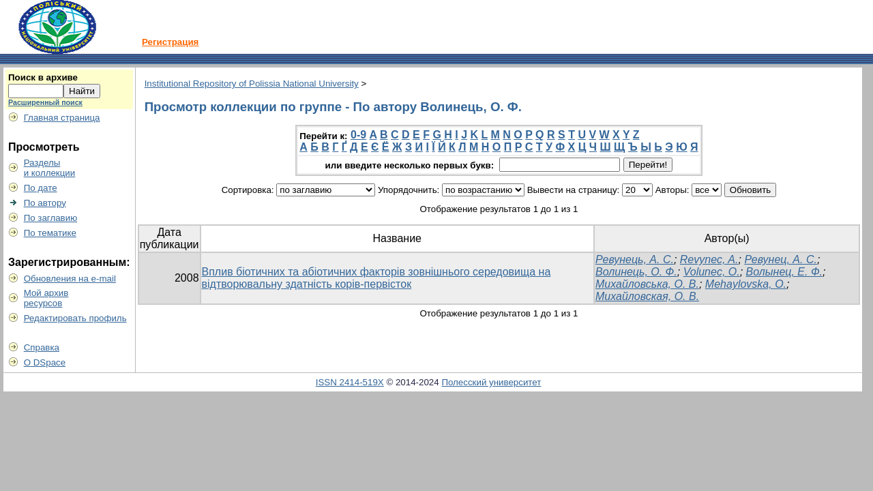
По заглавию (51, 218)
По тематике (50, 233)
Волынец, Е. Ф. (784, 272)
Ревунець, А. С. (634, 259)
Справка (41, 347)
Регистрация (170, 42)
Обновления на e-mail (70, 278)
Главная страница (62, 118)
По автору (45, 203)
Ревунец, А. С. (780, 259)
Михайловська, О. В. (647, 284)
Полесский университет (491, 382)
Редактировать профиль (75, 318)
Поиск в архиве (43, 77)
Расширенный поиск (45, 102)
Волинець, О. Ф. (636, 272)
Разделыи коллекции (50, 168)
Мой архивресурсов (46, 298)
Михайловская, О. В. (647, 296)
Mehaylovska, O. (745, 284)
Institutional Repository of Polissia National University (252, 83)
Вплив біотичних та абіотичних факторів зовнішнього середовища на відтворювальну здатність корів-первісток (376, 278)
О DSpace (45, 362)
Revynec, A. (709, 259)
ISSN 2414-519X (350, 382)
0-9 (358, 134)
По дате (40, 188)
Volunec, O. (711, 272)
